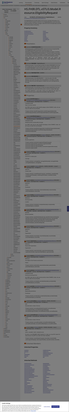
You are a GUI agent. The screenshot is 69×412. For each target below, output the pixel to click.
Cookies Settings (47, 407)
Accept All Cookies (55, 407)
